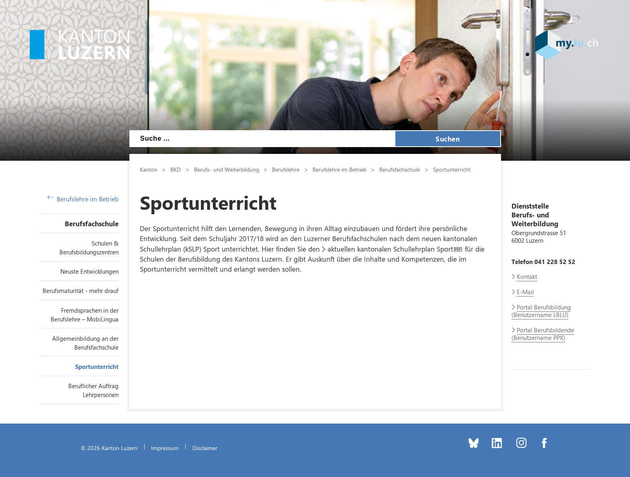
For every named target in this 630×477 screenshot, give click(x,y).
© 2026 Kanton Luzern (109, 447)
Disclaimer (204, 447)
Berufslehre (285, 169)
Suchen (448, 138)
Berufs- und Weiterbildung (226, 169)
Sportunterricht (97, 366)
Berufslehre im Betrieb (83, 198)
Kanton (149, 169)
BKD (175, 169)
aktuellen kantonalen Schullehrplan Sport (390, 248)
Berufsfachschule (92, 223)
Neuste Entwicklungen (89, 271)
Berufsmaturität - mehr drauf (81, 291)
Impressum (164, 447)
